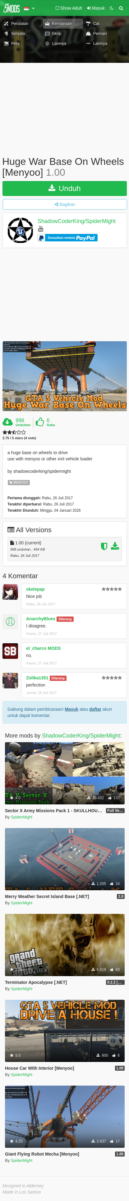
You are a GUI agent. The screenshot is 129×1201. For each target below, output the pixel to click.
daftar (95, 709)
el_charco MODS (43, 648)
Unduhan (23, 425)
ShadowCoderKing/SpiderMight (77, 221)
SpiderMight (21, 817)
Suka (51, 425)
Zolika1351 (37, 677)
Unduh (64, 188)
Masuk (71, 709)
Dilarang (64, 619)
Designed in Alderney (23, 1185)
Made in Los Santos (21, 1191)
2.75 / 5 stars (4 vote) (19, 438)
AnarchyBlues (40, 618)
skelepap (35, 589)
